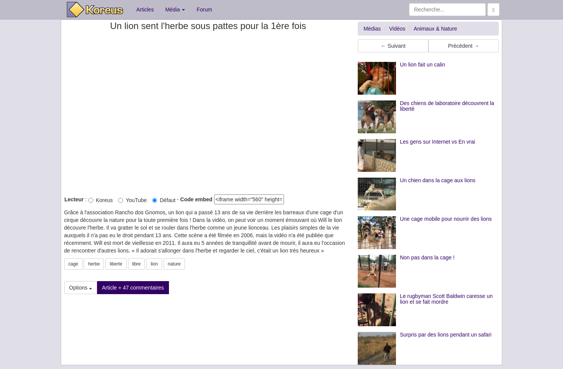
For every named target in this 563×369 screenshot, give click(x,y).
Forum (204, 9)
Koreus (100, 200)
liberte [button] (116, 264)
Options (80, 288)
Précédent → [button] (463, 46)
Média (175, 9)
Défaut (163, 200)
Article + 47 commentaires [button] (133, 288)
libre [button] (136, 264)
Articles (145, 9)
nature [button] (174, 264)
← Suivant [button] (393, 46)
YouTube (132, 200)
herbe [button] (94, 264)
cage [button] (73, 264)
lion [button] (154, 264)
